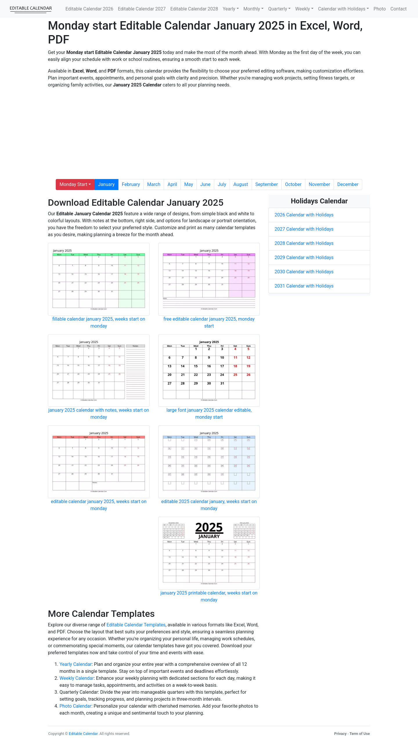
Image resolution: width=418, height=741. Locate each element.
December (347, 184)
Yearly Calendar (76, 664)
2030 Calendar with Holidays (304, 271)
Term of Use (359, 733)
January (106, 184)
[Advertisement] (209, 133)
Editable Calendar (83, 733)
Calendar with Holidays (341, 9)
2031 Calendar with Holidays (304, 286)
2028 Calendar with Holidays (304, 243)
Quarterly (277, 9)
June (205, 184)
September (266, 184)
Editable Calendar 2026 (89, 9)
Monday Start (73, 184)
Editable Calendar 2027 (142, 9)
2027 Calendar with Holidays (304, 229)
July (222, 184)
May (188, 184)
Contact (398, 9)
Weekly (302, 9)
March (153, 184)
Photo (380, 9)
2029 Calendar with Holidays (304, 257)
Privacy (340, 733)
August (240, 184)
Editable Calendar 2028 (194, 9)
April (172, 184)
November (319, 184)
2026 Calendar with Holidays (304, 215)
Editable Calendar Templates (136, 625)
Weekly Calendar (77, 678)
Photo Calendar (75, 706)
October (293, 184)
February (131, 184)
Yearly (229, 9)
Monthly (252, 9)
